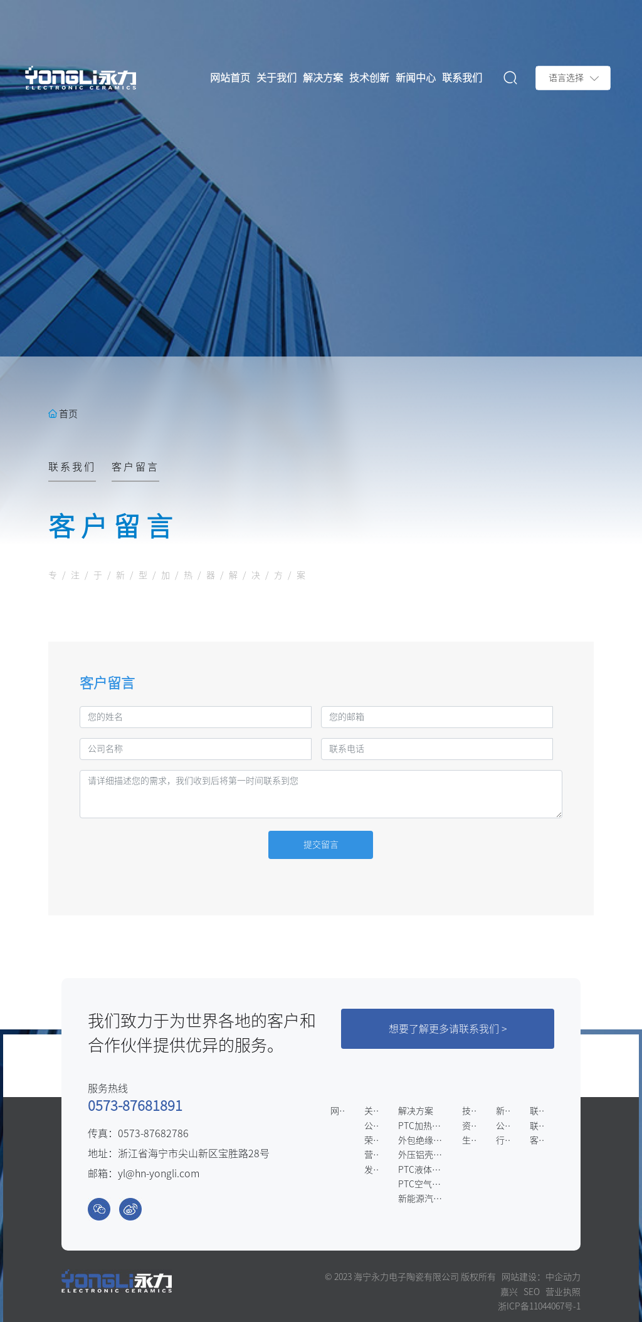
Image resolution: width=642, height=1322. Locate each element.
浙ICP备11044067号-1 (539, 1306)
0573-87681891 (135, 1106)
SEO (532, 1292)
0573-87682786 (153, 1133)
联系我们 (72, 467)
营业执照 (563, 1292)
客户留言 (135, 467)
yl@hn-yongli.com (158, 1173)
